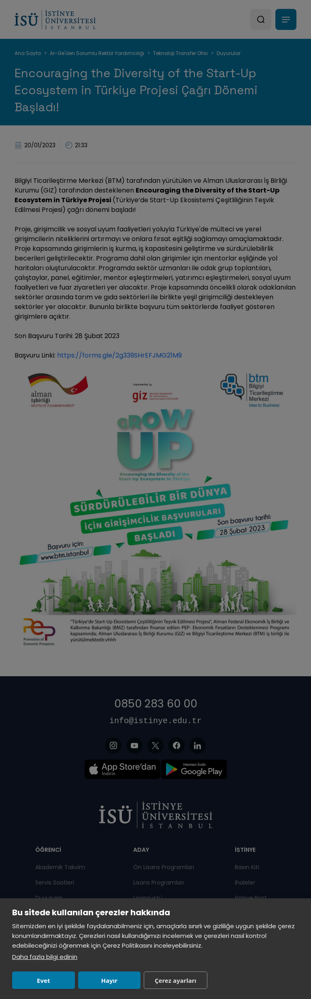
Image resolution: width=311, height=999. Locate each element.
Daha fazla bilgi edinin (44, 956)
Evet (41, 980)
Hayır (102, 980)
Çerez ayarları (164, 980)
